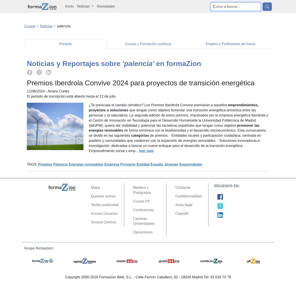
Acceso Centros (103, 222)
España (156, 164)
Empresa (111, 164)
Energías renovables (86, 164)
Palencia (60, 164)
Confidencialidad (188, 196)
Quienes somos (103, 196)
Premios (45, 164)
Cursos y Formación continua (148, 44)
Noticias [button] (84, 6)
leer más (146, 151)
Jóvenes (171, 164)
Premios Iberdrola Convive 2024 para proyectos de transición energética (141, 83)
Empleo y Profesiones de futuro (230, 44)
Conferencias (143, 210)
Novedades (106, 6)
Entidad (143, 164)
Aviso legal (183, 205)
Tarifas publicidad (104, 205)
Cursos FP (141, 201)
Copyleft (181, 213)
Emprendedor (190, 164)
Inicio (69, 6)
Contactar (183, 187)
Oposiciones (143, 232)
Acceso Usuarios (104, 213)
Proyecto (127, 164)
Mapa (95, 187)
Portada (65, 44)
